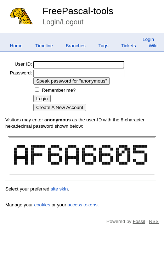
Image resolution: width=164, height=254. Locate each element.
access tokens (82, 204)
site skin (59, 189)
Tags (103, 45)
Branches (75, 45)
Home (16, 45)
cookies (42, 204)
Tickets (128, 45)
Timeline (44, 45)
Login (148, 39)
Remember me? (59, 90)
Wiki (153, 45)
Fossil (139, 221)
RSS (154, 221)
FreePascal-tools (78, 11)
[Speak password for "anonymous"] (71, 81)
